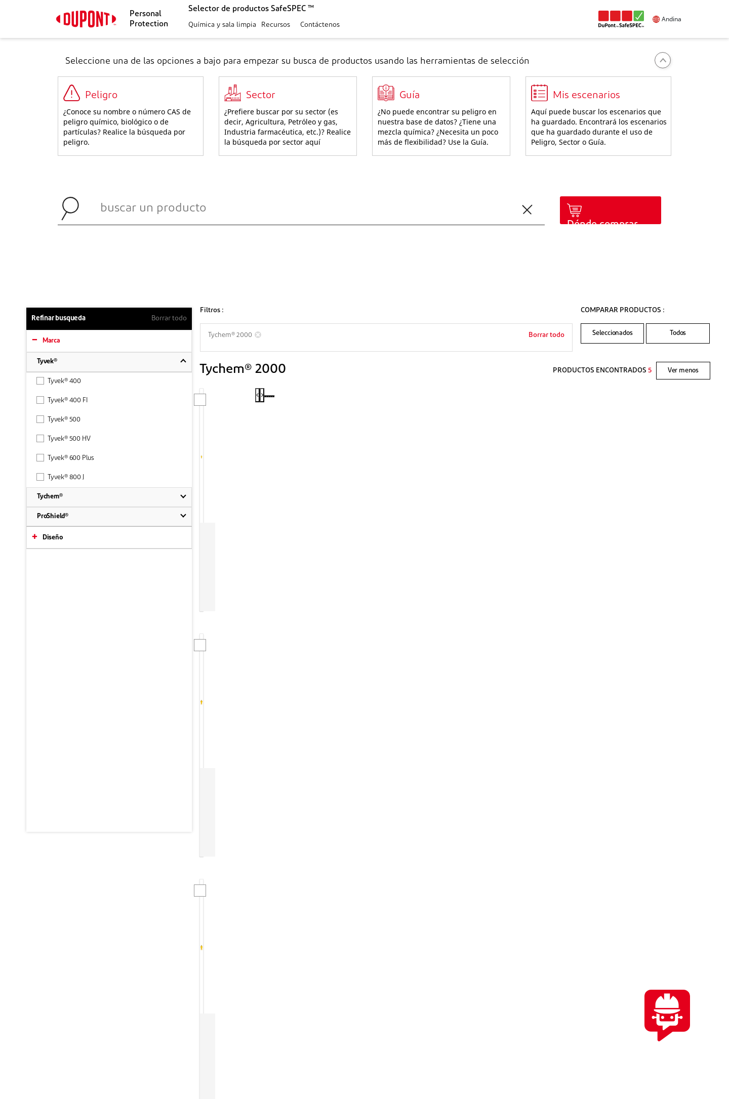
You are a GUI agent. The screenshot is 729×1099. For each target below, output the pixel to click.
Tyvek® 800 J (60, 477)
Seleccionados (612, 333)
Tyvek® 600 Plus (65, 457)
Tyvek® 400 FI (61, 400)
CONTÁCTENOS (616, 918)
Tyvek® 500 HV (63, 438)
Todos (678, 333)
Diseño (53, 537)
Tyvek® (47, 361)
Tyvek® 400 (58, 381)
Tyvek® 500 (58, 419)
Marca (51, 340)
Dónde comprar (602, 225)
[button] (221, 25)
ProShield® (52, 516)
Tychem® (50, 496)
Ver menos (683, 370)
